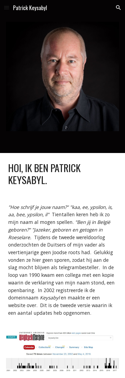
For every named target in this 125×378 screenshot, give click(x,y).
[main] (62, 174)
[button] (6, 7)
